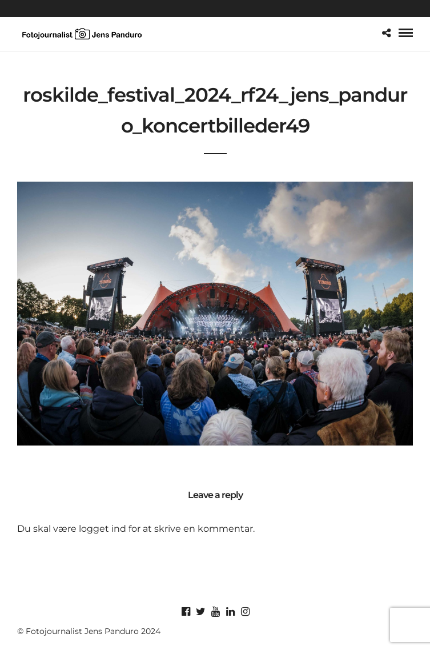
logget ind (102, 528)
